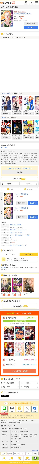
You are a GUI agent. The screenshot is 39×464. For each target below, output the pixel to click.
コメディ (23, 235)
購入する (31, 27)
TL (22, 453)
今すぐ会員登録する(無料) (19, 371)
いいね (34, 410)
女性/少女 (9, 453)
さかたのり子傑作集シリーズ (18, 245)
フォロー (27, 410)
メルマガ (12, 410)
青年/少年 (16, 453)
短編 (19, 235)
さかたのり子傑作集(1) (20, 194)
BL (29, 453)
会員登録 (3, 267)
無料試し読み (30, 23)
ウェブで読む (28, 254)
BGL (3, 117)
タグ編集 (4, 147)
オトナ (35, 453)
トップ (3, 453)
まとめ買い (28, 189)
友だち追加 (4, 411)
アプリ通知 (19, 410)
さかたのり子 (22, 13)
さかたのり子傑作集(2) (20, 208)
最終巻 (10, 189)
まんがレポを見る (19, 306)
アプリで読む (10, 254)
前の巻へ (9, 184)
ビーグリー (13, 240)
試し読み (19, 172)
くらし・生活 (13, 235)
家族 (28, 235)
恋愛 (21, 232)
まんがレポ (19, 179)
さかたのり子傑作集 (15, 224)
